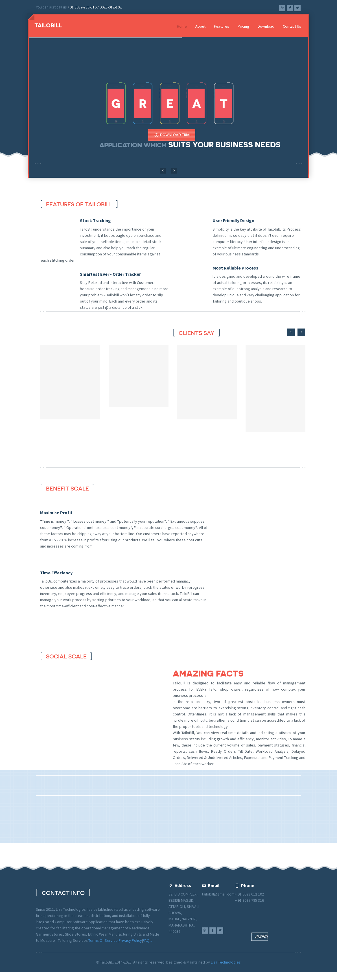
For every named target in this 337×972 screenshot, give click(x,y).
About (200, 26)
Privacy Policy (130, 940)
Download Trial (172, 135)
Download (266, 26)
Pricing (243, 26)
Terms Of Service (103, 940)
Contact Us (292, 26)
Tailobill (48, 25)
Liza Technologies (226, 962)
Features (221, 26)
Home (182, 26)
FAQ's (147, 940)
